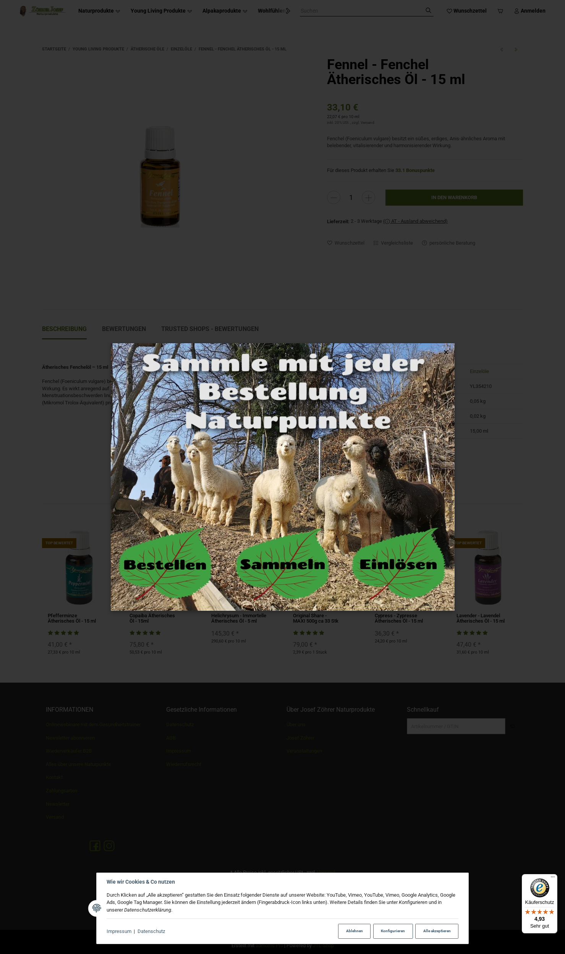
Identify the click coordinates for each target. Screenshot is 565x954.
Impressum (119, 931)
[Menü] (552, 878)
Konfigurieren (393, 931)
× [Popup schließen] (446, 352)
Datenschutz (151, 931)
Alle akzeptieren (437, 931)
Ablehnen (354, 931)
